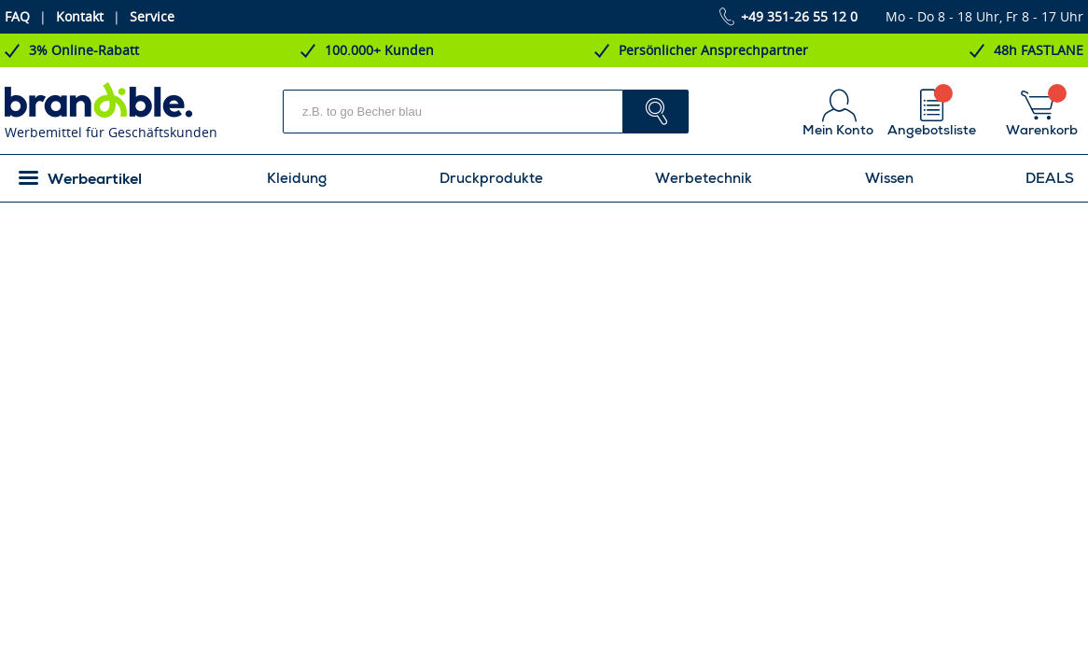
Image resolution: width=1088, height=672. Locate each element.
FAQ (17, 16)
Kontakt (80, 16)
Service (152, 16)
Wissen (889, 178)
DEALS (1049, 178)
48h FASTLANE (1038, 50)
